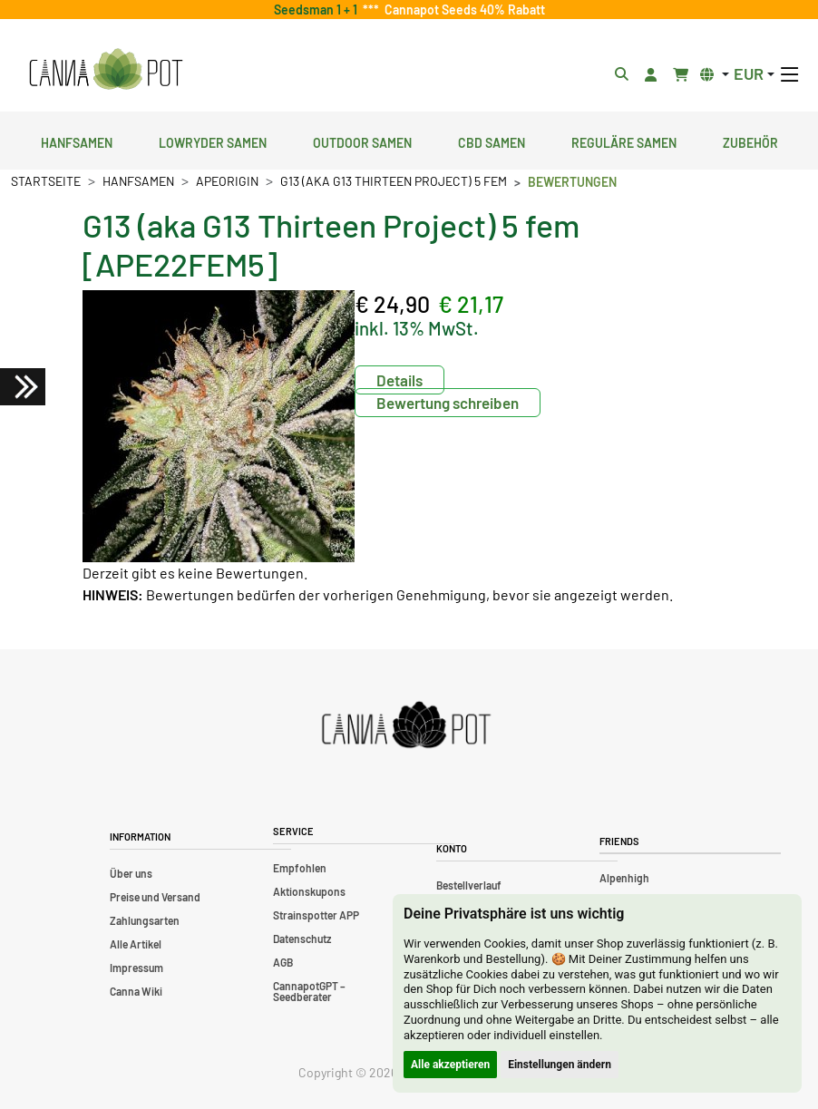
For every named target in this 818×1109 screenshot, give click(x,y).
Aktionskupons (309, 891)
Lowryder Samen (213, 140)
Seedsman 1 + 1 (318, 9)
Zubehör (750, 140)
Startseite (46, 181)
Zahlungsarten (145, 920)
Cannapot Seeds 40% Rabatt (462, 9)
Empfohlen (299, 867)
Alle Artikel (135, 944)
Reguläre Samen (624, 140)
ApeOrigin (227, 181)
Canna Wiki (136, 991)
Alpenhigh (624, 877)
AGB (283, 962)
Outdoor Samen (362, 140)
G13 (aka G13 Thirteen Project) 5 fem (393, 181)
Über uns (131, 873)
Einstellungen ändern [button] (559, 1064)
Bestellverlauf (469, 885)
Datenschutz (302, 938)
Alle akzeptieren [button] (450, 1064)
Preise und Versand (155, 896)
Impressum (136, 967)
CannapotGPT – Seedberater (309, 991)
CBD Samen (491, 140)
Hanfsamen (76, 140)
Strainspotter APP (316, 915)
